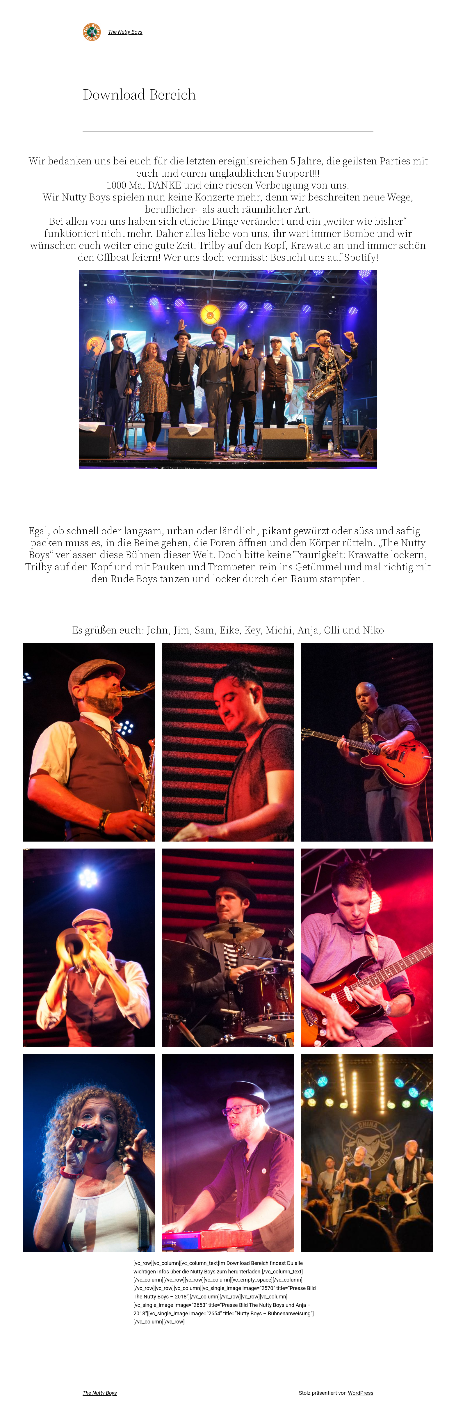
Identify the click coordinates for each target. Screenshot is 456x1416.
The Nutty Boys (125, 32)
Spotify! (361, 257)
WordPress (360, 1393)
